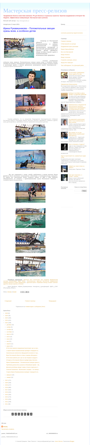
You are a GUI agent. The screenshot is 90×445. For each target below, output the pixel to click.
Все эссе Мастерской (67, 52)
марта (8, 346)
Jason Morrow (59, 441)
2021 (6, 380)
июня (8, 339)
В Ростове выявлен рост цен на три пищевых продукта (21, 357)
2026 (6, 313)
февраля (9, 375)
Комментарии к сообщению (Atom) (35, 306)
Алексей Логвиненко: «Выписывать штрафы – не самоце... (23, 369)
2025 (6, 315)
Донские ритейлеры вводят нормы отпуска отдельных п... (22, 367)
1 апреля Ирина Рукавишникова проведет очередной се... (22, 350)
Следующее (8, 301)
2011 (6, 404)
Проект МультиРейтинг (67, 49)
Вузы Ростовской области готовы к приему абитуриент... (22, 355)
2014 (6, 397)
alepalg (5, 426)
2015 (6, 394)
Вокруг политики (65, 57)
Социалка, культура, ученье (69, 60)
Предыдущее (52, 301)
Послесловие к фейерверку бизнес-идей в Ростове (76, 73)
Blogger (72, 441)
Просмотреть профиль (7, 429)
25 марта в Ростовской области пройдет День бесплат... (22, 360)
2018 (6, 387)
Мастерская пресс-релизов (35, 10)
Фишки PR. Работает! (67, 62)
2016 (6, 392)
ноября (9, 327)
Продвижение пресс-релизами (69, 46)
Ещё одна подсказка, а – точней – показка (75, 175)
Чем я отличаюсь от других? (77, 144)
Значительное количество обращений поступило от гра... (22, 353)
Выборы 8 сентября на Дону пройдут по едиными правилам (77, 93)
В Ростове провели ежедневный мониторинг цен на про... (22, 348)
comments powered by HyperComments (72, 33)
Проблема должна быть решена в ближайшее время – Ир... (23, 365)
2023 (6, 320)
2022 (6, 322)
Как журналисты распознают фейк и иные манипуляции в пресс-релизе (77, 121)
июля (8, 336)
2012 (6, 401)
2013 (6, 399)
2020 (6, 382)
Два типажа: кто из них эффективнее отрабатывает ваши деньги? (77, 134)
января (9, 377)
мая (8, 341)
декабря (9, 324)
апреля (9, 343)
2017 (6, 389)
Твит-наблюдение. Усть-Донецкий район (72, 65)
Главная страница (30, 301)
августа (9, 334)
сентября (9, 332)
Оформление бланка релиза (69, 84)
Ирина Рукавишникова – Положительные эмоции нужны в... (23, 362)
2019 (6, 385)
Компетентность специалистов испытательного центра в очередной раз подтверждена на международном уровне (77, 107)
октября (9, 329)
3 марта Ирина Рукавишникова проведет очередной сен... (22, 372)
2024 (6, 318)
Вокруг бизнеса (65, 54)
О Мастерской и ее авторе (68, 44)
